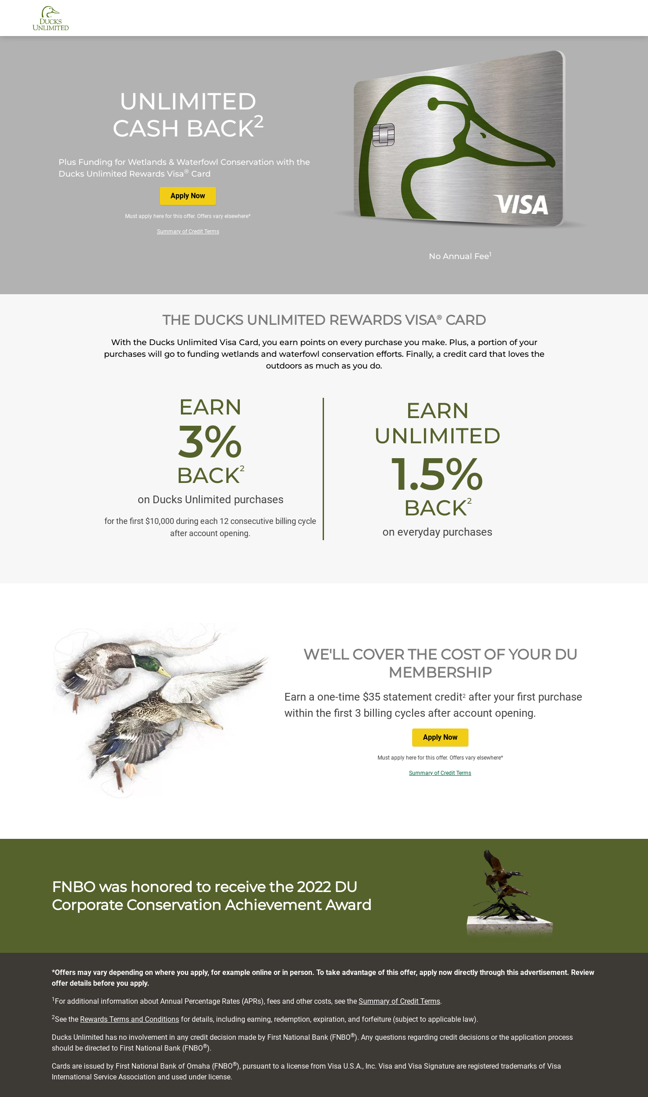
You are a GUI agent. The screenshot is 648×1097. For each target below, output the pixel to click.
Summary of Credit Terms (188, 231)
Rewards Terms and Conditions (129, 1019)
